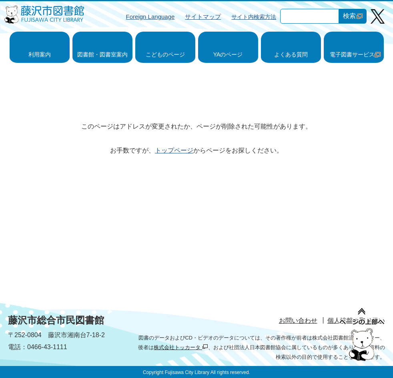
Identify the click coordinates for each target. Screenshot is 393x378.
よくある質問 (291, 54)
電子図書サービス (355, 54)
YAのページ (228, 54)
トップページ (174, 150)
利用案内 (39, 54)
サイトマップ (203, 16)
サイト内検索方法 (253, 17)
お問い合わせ (298, 320)
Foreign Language (150, 16)
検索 (353, 15)
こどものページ (165, 54)
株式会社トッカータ (181, 347)
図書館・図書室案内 (102, 54)
